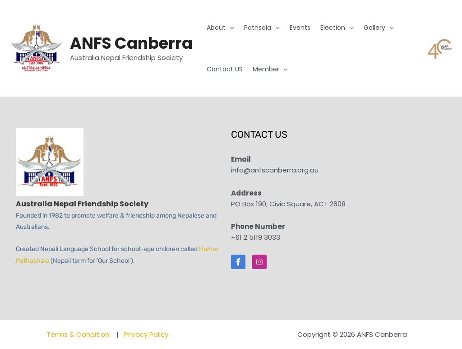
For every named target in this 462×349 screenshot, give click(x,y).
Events (300, 27)
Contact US (225, 69)
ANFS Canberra (131, 43)
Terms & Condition (78, 334)
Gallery (374, 27)
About (216, 27)
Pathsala (257, 27)
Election (332, 27)
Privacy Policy (146, 334)
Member (266, 69)
